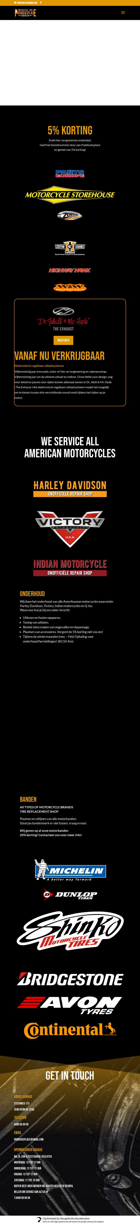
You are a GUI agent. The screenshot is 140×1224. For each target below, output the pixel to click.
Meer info (63, 340)
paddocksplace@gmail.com (29, 1139)
